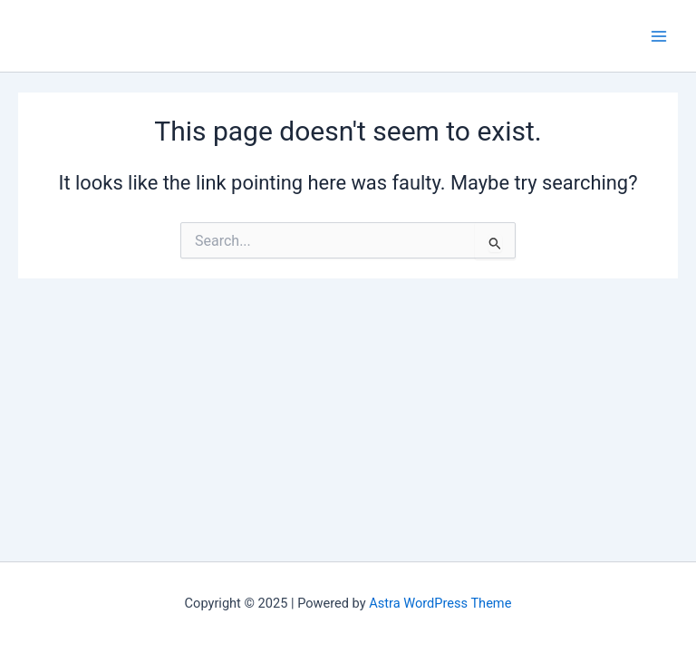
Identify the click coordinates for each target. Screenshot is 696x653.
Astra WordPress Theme (440, 603)
